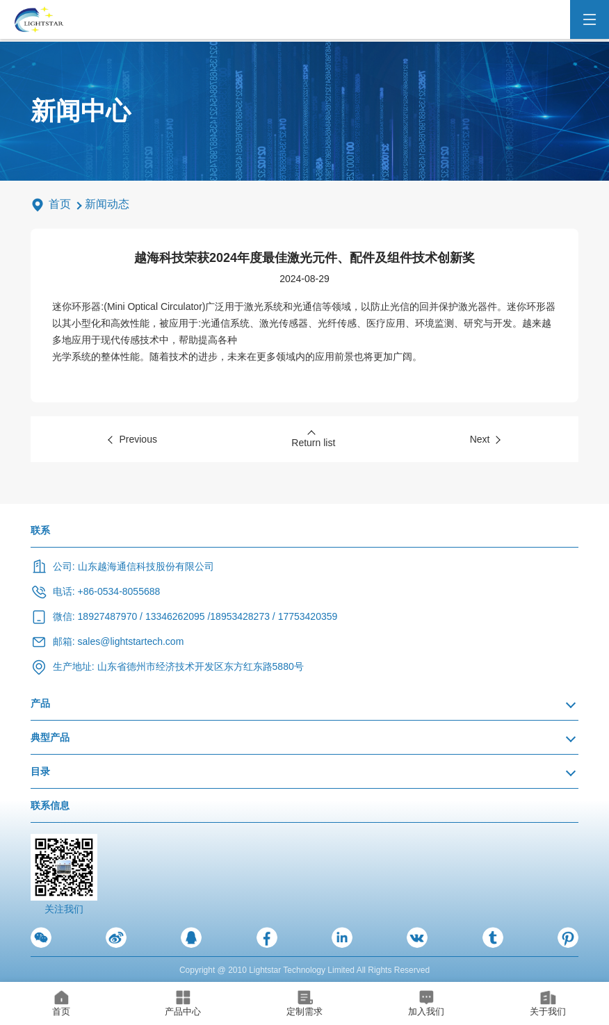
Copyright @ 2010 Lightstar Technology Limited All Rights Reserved (304, 970)
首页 (60, 204)
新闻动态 (107, 204)
